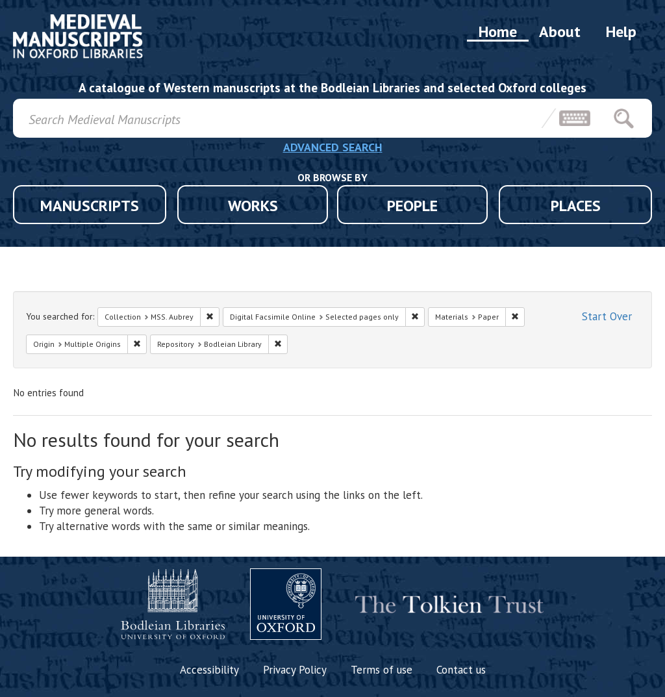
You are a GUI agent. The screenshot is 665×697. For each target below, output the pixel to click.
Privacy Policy (295, 670)
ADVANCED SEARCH (333, 147)
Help (621, 31)
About (560, 31)
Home (498, 31)
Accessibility (209, 670)
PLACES (576, 206)
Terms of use (381, 670)
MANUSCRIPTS (89, 206)
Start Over (607, 316)
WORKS (253, 206)
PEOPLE (412, 206)
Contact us (461, 670)
